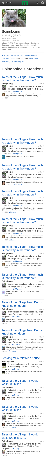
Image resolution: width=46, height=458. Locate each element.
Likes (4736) (33, 58)
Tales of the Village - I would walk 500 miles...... (20, 382)
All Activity (5, 55)
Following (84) (19, 61)
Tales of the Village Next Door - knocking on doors (22, 304)
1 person (19, 184)
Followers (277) (7, 61)
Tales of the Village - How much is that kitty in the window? (22, 78)
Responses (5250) (31, 55)
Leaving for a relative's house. (21, 358)
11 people (18, 91)
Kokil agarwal (8, 361)
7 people (17, 395)
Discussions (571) (17, 55)
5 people (17, 369)
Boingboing (7, 84)
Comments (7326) (8, 58)
